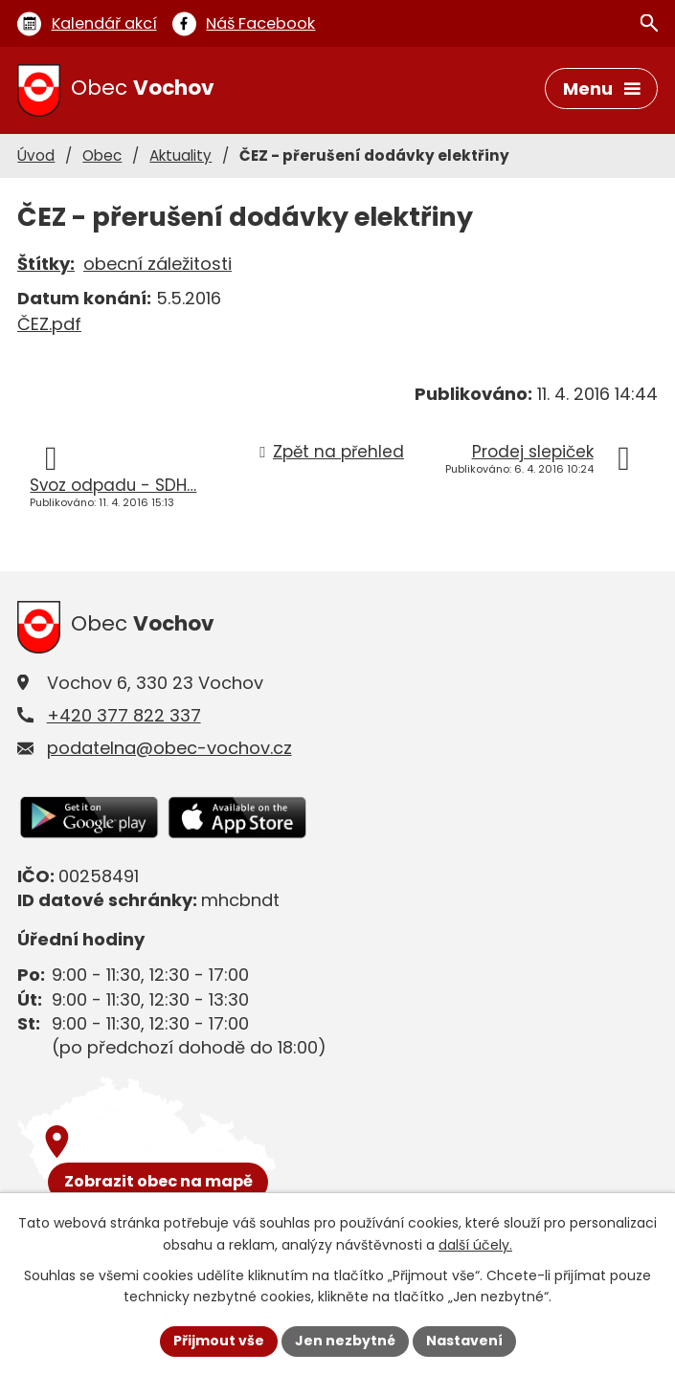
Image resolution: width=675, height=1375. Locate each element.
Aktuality (180, 155)
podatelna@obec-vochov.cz (169, 748)
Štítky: (46, 264)
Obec (102, 155)
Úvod (36, 155)
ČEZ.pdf (49, 324)
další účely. (475, 1244)
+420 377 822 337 (124, 715)
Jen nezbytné (345, 1340)
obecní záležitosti (157, 264)
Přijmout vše (218, 1340)
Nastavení (464, 1340)
